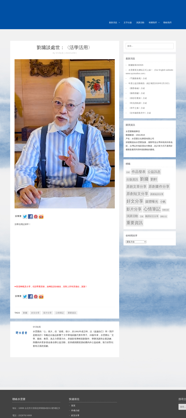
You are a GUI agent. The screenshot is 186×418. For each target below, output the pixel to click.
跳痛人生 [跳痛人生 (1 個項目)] (163, 216)
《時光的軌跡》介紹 (137, 103)
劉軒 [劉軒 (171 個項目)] (154, 179)
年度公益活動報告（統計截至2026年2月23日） (149, 83)
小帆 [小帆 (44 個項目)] (163, 201)
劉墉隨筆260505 (135, 65)
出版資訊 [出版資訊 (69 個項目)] (132, 179)
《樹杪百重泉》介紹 (137, 98)
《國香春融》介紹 (136, 88)
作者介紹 (75, 410)
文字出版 (128, 22)
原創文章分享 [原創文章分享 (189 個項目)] (136, 186)
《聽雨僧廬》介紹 (136, 93)
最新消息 (113, 22)
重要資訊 (72, 313)
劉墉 (25, 313)
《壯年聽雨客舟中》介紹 (139, 113)
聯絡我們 (167, 22)
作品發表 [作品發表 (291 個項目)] (139, 172)
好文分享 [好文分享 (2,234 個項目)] (134, 201)
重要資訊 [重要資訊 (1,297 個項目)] (134, 222)
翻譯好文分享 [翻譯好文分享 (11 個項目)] (151, 216)
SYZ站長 (37, 327)
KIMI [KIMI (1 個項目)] (128, 172)
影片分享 (47, 313)
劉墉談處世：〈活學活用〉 (65, 47)
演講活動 (140, 22)
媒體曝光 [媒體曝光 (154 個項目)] (151, 201)
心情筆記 (60, 313)
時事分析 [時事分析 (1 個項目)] (165, 210)
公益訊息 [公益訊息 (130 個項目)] (154, 172)
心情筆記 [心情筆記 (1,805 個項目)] (152, 209)
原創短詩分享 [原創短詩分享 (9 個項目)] (156, 194)
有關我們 (153, 22)
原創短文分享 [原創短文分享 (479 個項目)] (137, 194)
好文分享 (35, 313)
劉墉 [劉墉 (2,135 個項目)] (144, 179)
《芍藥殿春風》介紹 (137, 78)
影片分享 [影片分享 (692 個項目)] (134, 209)
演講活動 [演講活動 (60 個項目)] (132, 216)
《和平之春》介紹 (136, 108)
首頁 (73, 405)
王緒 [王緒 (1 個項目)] (141, 216)
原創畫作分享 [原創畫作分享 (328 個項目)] (159, 186)
